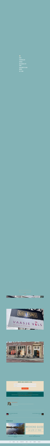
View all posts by (15, 405)
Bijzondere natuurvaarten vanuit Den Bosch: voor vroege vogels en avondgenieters (15, 436)
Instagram (19, 395)
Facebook (28, 395)
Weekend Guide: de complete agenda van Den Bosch (34, 436)
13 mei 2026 (15, 435)
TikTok (31, 395)
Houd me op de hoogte (25, 388)
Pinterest (22, 395)
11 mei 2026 (34, 435)
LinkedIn (25, 395)
